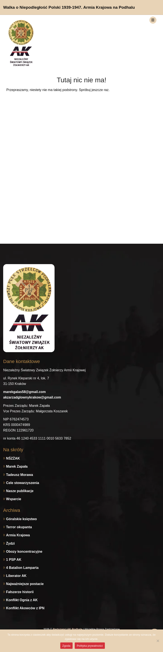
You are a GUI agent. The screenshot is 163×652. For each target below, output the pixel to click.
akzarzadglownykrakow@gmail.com (32, 397)
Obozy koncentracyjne (24, 551)
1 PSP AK (13, 559)
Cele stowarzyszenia (22, 483)
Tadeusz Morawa (19, 475)
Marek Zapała (17, 466)
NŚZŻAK (13, 458)
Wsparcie (13, 499)
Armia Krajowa (18, 535)
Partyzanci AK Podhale (68, 629)
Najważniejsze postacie (25, 584)
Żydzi (10, 543)
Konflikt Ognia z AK (22, 600)
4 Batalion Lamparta (22, 567)
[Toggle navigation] (152, 20)
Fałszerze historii (20, 592)
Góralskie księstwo (21, 519)
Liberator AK (16, 576)
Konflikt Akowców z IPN (25, 608)
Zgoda (66, 645)
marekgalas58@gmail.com (24, 392)
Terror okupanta (19, 527)
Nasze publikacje (20, 491)
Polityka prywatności (90, 645)
